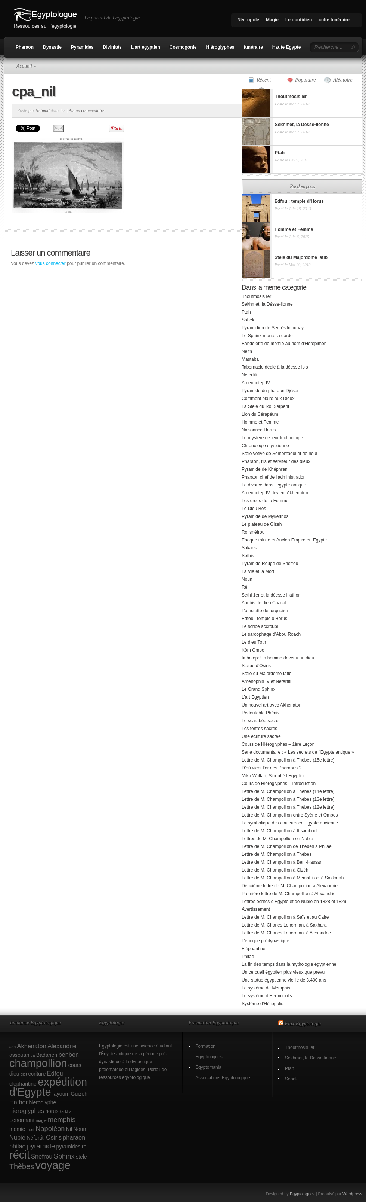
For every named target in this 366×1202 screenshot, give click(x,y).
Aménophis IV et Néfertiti (266, 681)
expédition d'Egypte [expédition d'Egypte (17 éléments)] (48, 1087)
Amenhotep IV (256, 382)
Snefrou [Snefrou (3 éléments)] (41, 1156)
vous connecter (50, 263)
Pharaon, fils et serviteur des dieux (276, 461)
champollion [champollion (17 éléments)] (38, 1063)
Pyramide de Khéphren (265, 469)
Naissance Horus (259, 430)
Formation (205, 1046)
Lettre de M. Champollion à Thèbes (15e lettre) (288, 760)
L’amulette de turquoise (265, 610)
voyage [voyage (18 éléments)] (53, 1165)
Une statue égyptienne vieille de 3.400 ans (284, 980)
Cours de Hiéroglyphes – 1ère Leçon (278, 744)
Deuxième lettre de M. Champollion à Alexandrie (290, 885)
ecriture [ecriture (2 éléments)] (37, 1074)
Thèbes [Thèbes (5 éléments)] (21, 1166)
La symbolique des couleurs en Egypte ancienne (290, 823)
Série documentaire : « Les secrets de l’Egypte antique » (298, 752)
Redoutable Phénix (260, 713)
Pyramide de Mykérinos (265, 516)
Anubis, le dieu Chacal (264, 602)
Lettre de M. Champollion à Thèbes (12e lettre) (288, 807)
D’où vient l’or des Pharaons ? (271, 768)
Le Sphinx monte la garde (267, 335)
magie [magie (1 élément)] (41, 1120)
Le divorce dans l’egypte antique (274, 485)
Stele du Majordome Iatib (266, 673)
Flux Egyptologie (303, 1023)
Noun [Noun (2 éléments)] (80, 1129)
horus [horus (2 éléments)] (51, 1111)
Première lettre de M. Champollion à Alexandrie (288, 893)
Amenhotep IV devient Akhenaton (275, 492)
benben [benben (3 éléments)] (68, 1054)
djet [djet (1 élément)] (24, 1074)
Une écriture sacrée (261, 736)
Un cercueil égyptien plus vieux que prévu (283, 972)
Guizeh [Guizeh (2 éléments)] (79, 1094)
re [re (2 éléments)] (84, 1147)
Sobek (248, 320)
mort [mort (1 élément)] (30, 1129)
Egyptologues (209, 1056)
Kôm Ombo (253, 650)
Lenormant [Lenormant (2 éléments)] (21, 1120)
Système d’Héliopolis (262, 1003)
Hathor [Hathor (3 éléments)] (18, 1102)
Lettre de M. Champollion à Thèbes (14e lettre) (288, 791)
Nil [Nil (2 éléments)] (69, 1129)
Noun (247, 579)
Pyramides (82, 47)
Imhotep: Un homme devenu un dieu (278, 658)
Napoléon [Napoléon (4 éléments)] (50, 1128)
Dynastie (52, 47)
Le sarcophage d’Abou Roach (271, 634)
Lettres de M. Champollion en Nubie (277, 838)
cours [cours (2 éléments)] (74, 1065)
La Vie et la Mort (258, 571)
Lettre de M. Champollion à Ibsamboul (279, 830)
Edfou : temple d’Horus (264, 618)
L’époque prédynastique (265, 940)
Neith (247, 351)
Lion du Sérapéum (260, 414)
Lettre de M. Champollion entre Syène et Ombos (290, 815)
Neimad (42, 110)
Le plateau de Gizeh (262, 524)
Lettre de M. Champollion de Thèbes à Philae (287, 846)
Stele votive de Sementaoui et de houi (279, 453)
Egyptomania (208, 1067)
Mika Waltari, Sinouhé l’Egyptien (274, 775)
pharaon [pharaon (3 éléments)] (74, 1137)
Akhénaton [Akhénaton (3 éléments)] (31, 1046)
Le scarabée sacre (260, 720)
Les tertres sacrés (259, 728)
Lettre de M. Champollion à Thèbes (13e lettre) (288, 799)
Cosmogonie (183, 47)
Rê (244, 587)
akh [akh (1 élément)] (12, 1046)
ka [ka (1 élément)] (62, 1111)
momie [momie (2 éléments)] (17, 1129)
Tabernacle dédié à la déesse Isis (275, 367)
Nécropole (248, 19)
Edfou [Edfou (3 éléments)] (55, 1073)
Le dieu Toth (254, 642)
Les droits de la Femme (265, 500)
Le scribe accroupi (260, 626)
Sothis (248, 555)
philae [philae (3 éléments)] (17, 1146)
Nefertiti (249, 375)
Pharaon (25, 47)
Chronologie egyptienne (265, 445)
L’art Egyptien (255, 697)
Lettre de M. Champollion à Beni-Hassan (282, 862)
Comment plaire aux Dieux (268, 398)
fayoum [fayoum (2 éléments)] (60, 1094)
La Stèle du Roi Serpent (265, 406)
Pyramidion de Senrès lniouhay (273, 327)
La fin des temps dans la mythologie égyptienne (289, 964)
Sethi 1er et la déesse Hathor (271, 595)
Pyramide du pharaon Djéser (270, 390)
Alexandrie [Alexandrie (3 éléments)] (61, 1046)
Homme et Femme (260, 422)
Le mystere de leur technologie (272, 437)
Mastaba (250, 359)
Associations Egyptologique (222, 1077)
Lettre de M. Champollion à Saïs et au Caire (285, 917)
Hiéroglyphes (220, 47)
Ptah (246, 312)
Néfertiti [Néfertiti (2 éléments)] (36, 1138)
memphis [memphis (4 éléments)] (61, 1119)
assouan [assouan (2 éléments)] (19, 1055)
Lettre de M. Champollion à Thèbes (276, 854)
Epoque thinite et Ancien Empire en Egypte (284, 540)
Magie (272, 19)
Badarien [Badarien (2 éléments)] (46, 1055)
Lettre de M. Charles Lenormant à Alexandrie (286, 933)
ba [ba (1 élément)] (33, 1055)
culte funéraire (334, 19)
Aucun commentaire (87, 110)
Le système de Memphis (266, 988)
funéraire (253, 47)
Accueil (24, 66)
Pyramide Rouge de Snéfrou (270, 563)
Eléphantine (253, 948)
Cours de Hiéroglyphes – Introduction (279, 783)
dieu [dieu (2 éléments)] (14, 1074)
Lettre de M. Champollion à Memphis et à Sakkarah (293, 878)
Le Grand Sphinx (258, 689)
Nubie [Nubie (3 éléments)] (17, 1137)
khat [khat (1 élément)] (68, 1111)
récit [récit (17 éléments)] (19, 1155)
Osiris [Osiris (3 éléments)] (54, 1137)
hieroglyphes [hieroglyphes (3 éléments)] (26, 1110)
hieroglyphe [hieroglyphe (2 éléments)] (42, 1102)
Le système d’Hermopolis (267, 995)
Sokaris (249, 547)
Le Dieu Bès (254, 508)
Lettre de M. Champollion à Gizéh (275, 870)
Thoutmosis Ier (256, 296)
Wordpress (352, 1194)
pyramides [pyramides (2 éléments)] (68, 1147)
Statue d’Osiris (256, 665)
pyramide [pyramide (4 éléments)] (41, 1146)
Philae (248, 956)
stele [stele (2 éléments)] (81, 1157)
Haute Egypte (286, 47)
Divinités (112, 47)
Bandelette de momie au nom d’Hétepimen (284, 343)
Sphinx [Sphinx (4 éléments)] (64, 1156)
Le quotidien (298, 19)
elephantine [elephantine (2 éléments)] (23, 1084)
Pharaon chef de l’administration (273, 477)
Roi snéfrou (253, 532)
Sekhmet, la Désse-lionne (267, 304)
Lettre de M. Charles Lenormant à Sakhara (284, 925)
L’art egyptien (145, 47)
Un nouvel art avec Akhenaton (271, 705)
